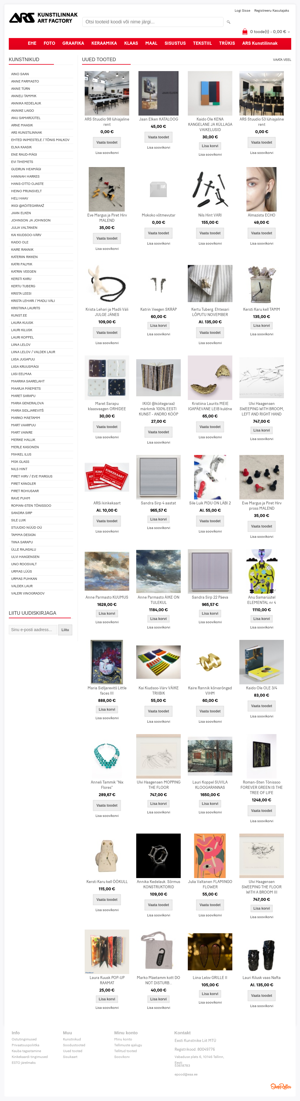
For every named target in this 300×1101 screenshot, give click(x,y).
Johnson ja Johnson (31, 220)
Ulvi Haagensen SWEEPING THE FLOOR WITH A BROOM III (262, 887)
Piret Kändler (23, 484)
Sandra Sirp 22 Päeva (210, 598)
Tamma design (23, 535)
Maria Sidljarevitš (27, 411)
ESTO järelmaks (24, 1063)
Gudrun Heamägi (26, 169)
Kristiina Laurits (25, 308)
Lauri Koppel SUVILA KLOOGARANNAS (210, 785)
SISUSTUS (175, 44)
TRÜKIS (227, 44)
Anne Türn (20, 89)
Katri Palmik (21, 264)
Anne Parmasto (25, 81)
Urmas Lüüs (21, 571)
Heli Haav (19, 198)
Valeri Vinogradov (28, 593)
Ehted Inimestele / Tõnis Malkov (40, 140)
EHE (32, 44)
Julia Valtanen (24, 228)
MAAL (151, 44)
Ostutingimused (24, 1039)
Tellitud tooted (125, 1051)
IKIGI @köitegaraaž (27, 206)
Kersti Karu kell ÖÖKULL (107, 882)
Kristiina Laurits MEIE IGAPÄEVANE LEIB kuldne (210, 406)
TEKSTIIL (202, 44)
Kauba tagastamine (26, 1051)
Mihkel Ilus (21, 454)
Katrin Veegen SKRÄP (158, 310)
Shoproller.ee (281, 1086)
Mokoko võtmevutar (158, 215)
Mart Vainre (22, 432)
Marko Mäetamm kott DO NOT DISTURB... (158, 980)
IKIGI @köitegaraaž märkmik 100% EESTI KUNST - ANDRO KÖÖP (158, 409)
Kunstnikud (72, 1039)
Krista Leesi (21, 294)
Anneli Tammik (23, 96)
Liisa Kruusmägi (25, 367)
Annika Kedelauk (26, 103)
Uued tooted (72, 1051)
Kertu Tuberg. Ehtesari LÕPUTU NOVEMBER (210, 312)
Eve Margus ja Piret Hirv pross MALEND (262, 506)
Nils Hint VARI (210, 215)
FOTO (49, 44)
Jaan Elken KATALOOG (158, 119)
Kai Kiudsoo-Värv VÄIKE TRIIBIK (159, 690)
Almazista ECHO (261, 215)
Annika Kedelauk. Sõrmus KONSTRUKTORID (158, 884)
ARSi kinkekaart (107, 503)
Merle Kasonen (25, 447)
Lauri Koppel (22, 337)
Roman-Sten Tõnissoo (31, 506)
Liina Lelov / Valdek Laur (33, 352)
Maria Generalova (27, 403)
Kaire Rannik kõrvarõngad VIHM (210, 690)
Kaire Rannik (22, 250)
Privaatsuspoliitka (25, 1045)
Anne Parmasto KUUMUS (107, 598)
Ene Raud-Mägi (24, 155)
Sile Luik (18, 520)
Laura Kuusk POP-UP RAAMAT (107, 980)
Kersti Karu (21, 279)
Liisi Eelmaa (21, 374)
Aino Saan (20, 74)
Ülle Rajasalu (23, 550)
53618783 (182, 1066)
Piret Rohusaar (25, 491)
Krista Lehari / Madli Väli (33, 301)
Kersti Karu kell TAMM (261, 310)
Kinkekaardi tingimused (30, 1057)
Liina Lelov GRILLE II (210, 978)
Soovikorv (122, 1057)
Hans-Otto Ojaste (27, 184)
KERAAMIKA (104, 44)
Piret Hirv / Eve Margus (31, 476)
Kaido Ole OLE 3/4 (261, 688)
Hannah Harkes (25, 176)
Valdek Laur (22, 586)
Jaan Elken (21, 213)
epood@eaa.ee (186, 1074)
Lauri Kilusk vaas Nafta (262, 978)
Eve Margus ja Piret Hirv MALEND (107, 218)
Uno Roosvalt (24, 564)
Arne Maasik (22, 125)
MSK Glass (20, 462)
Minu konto (123, 1039)
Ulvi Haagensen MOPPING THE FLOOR (158, 785)
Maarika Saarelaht (28, 381)
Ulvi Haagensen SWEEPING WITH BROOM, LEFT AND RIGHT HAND (262, 409)
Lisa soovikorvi (107, 153)
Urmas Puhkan (24, 579)
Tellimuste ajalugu (128, 1045)
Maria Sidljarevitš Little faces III (107, 690)
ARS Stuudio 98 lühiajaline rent (107, 122)
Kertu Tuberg (23, 286)
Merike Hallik (23, 440)
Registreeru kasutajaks (271, 11)
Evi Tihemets (22, 162)
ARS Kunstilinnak (260, 44)
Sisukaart (70, 1057)
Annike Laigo (22, 111)
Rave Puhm (20, 498)
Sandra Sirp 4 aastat (158, 503)
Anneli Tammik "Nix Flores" (107, 785)
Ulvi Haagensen (25, 557)
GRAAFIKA (73, 44)
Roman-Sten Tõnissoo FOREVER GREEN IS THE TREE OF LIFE (262, 788)
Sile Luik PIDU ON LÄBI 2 (210, 503)
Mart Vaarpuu (23, 425)
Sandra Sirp (21, 513)
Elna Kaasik (21, 147)
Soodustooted (74, 1045)
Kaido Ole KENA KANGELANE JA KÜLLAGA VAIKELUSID (210, 125)
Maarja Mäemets (26, 389)
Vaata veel (282, 60)
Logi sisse (242, 11)
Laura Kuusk (22, 323)
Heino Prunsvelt (26, 191)
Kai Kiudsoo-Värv (26, 235)
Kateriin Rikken (24, 257)
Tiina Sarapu (22, 542)
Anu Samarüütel (25, 118)
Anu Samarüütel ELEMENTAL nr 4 (261, 600)
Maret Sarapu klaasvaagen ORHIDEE (107, 406)
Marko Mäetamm (25, 418)
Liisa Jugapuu (23, 359)
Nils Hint (19, 469)
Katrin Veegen (23, 272)
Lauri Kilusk (21, 330)
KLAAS (131, 44)
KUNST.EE (19, 315)
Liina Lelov (20, 345)
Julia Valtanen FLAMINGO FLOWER (210, 884)
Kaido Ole (19, 242)
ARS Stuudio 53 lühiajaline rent (262, 122)
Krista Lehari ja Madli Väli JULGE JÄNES (107, 312)
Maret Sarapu (23, 396)
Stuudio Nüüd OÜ (26, 528)
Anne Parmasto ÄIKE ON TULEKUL (158, 600)
